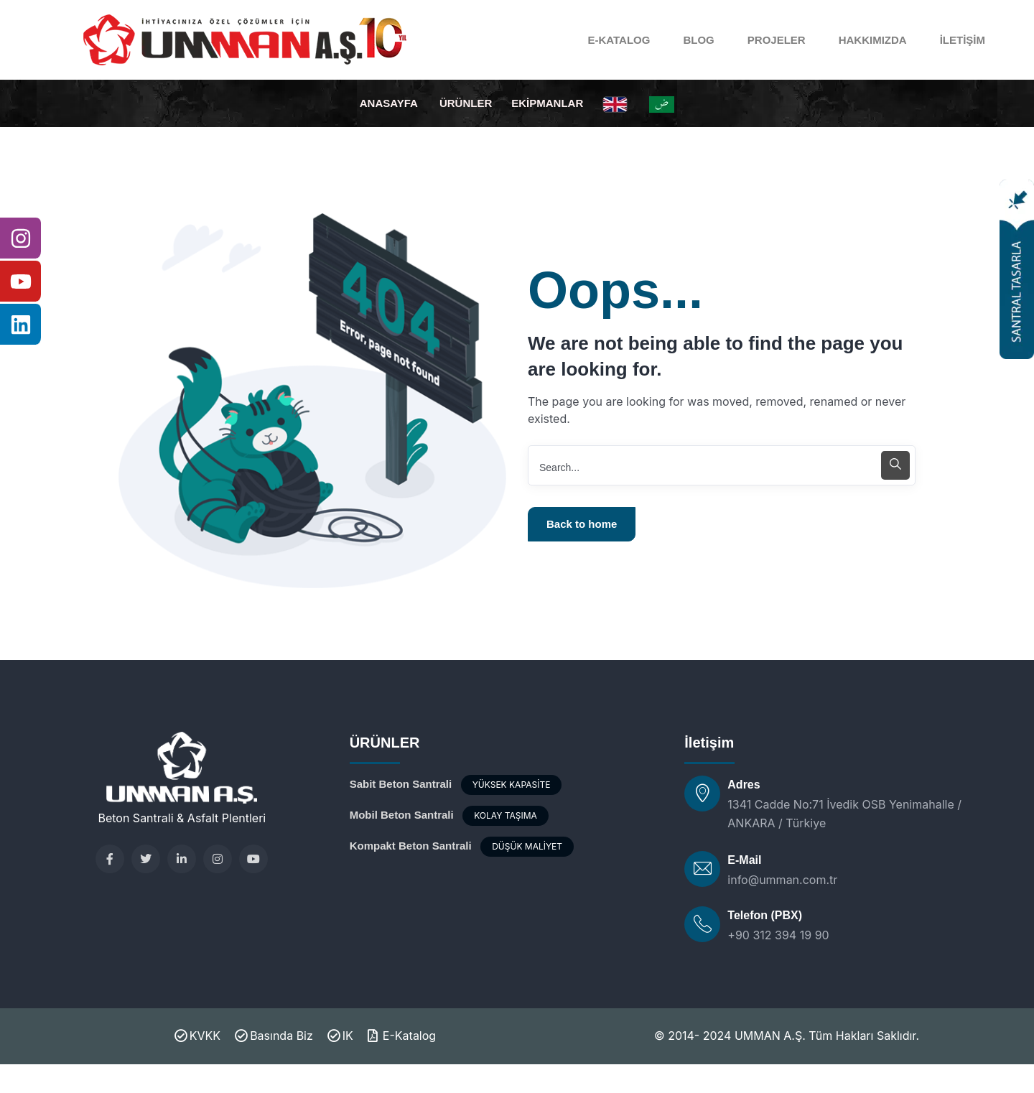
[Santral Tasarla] (1017, 269)
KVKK (197, 1035)
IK (340, 1035)
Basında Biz (274, 1035)
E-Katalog (402, 1035)
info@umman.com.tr (782, 880)
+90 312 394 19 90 (778, 935)
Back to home (581, 524)
